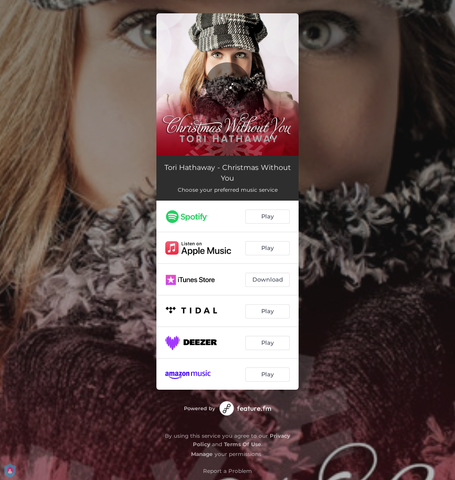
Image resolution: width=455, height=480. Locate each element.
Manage (202, 454)
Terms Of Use (242, 444)
